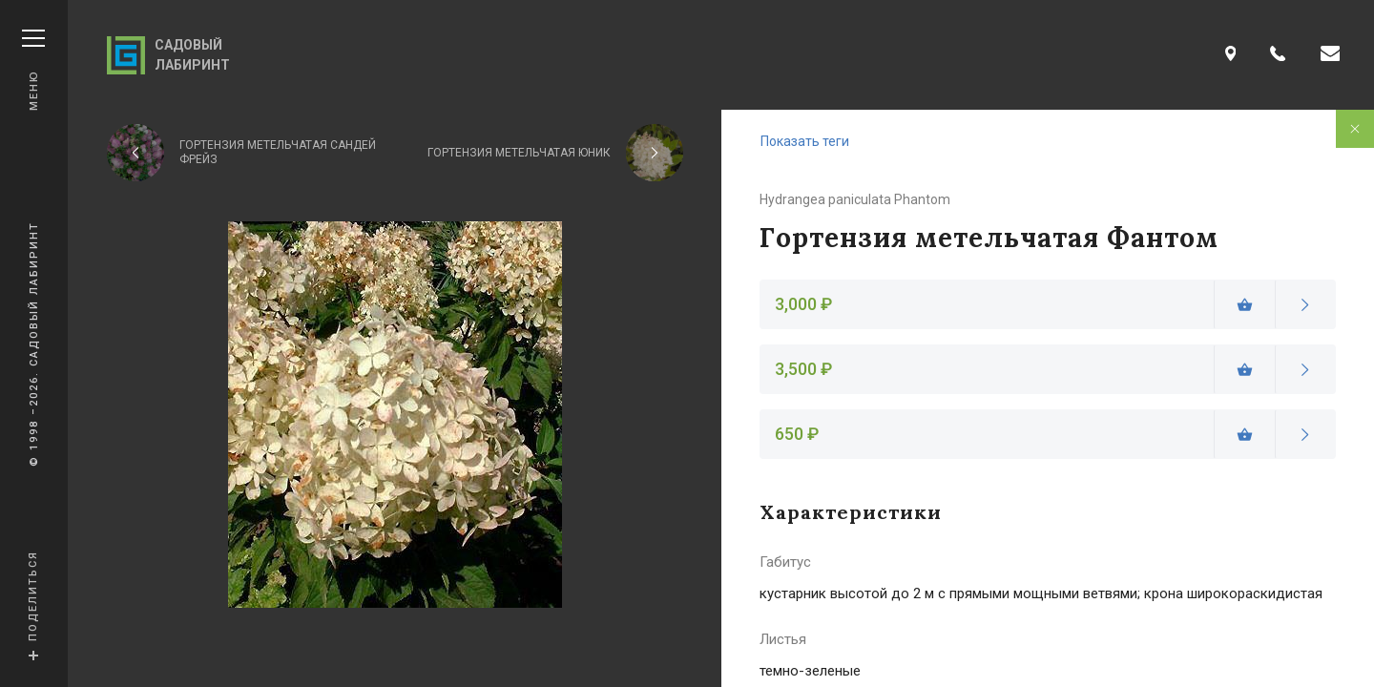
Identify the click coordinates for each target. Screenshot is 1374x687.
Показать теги (804, 141)
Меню (33, 70)
